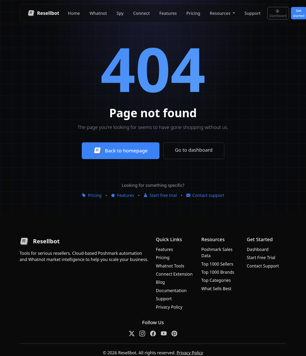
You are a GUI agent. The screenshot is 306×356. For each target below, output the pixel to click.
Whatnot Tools (170, 266)
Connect (141, 13)
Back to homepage (120, 150)
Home (74, 13)
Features (168, 13)
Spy (120, 13)
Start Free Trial (261, 257)
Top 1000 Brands (217, 272)
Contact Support (263, 266)
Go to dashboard (194, 150)
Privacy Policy (169, 307)
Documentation (171, 290)
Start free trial (160, 195)
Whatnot (98, 13)
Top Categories (216, 280)
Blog (160, 282)
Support (253, 13)
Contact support (205, 195)
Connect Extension (174, 274)
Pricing (193, 13)
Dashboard (278, 13)
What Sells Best (216, 288)
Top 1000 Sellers (217, 264)
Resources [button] (221, 13)
